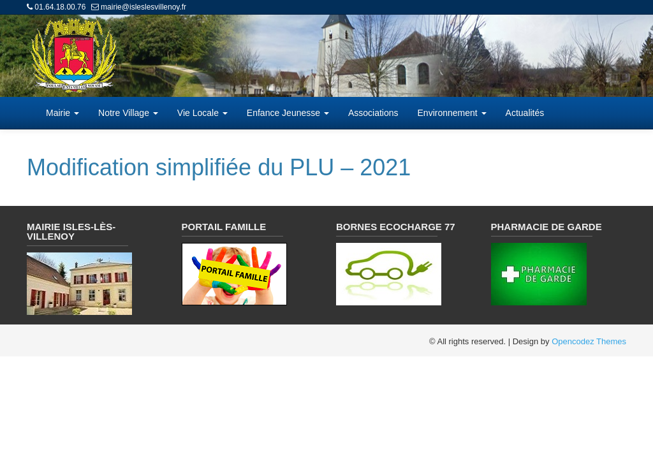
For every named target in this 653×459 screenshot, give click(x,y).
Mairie (62, 113)
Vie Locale (202, 113)
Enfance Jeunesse (288, 113)
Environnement (452, 113)
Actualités (525, 113)
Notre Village (128, 113)
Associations (373, 113)
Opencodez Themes (589, 341)
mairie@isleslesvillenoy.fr (143, 7)
